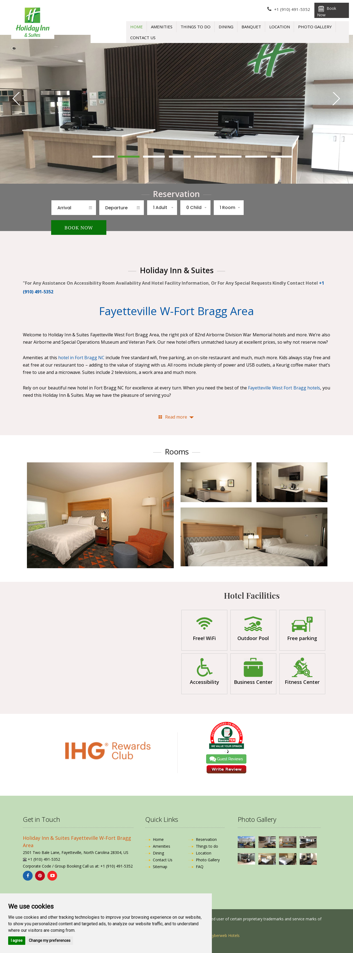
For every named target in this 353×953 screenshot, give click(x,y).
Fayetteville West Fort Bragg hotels (284, 388)
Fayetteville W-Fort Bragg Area (176, 310)
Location (279, 26)
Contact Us (143, 37)
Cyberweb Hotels (225, 935)
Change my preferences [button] (49, 940)
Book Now (326, 11)
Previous (16, 99)
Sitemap (160, 866)
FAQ (199, 866)
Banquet (251, 26)
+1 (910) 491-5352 (292, 9)
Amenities (161, 26)
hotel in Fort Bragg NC (81, 358)
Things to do (195, 26)
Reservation (206, 839)
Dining (226, 26)
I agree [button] (17, 940)
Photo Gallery (315, 26)
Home (136, 26)
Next (337, 99)
